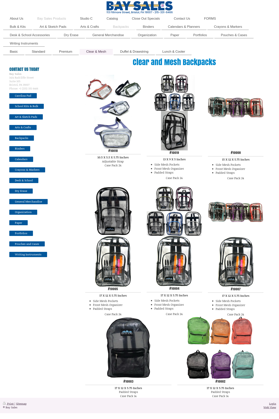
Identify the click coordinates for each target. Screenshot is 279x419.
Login (272, 404)
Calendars (21, 159)
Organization (23, 212)
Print (8, 404)
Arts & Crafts (23, 127)
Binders (20, 148)
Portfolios (21, 233)
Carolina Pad (23, 95)
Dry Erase (21, 191)
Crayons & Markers (27, 170)
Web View (270, 407)
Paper (18, 223)
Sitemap (21, 404)
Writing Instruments (28, 254)
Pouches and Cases (27, 244)
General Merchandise (28, 201)
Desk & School (24, 180)
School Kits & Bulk (26, 106)
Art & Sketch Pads (26, 117)
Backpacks (21, 138)
